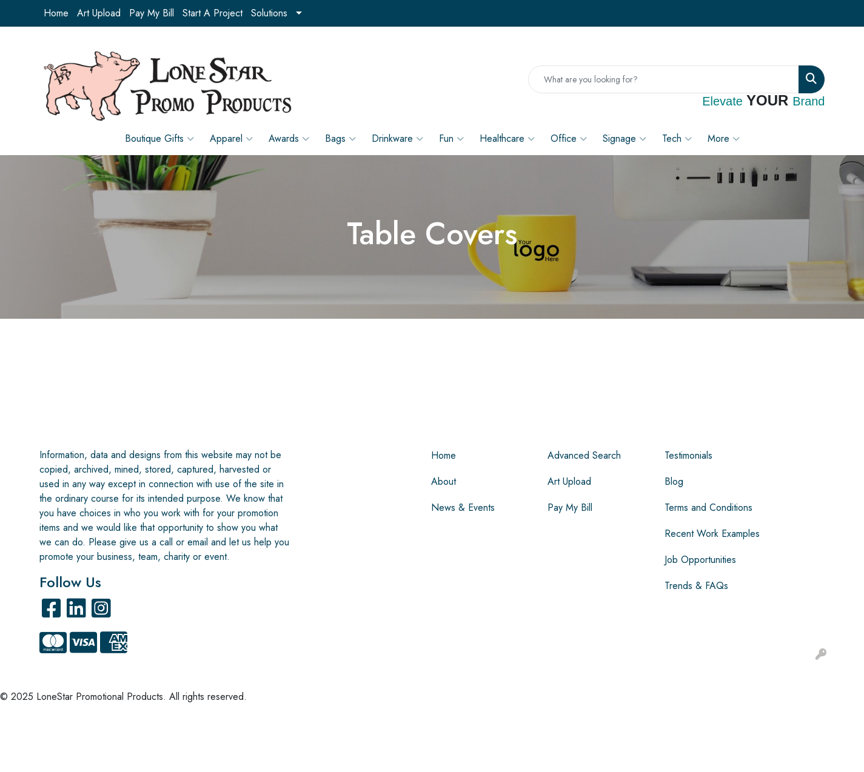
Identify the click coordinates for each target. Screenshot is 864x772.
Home (56, 13)
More (724, 138)
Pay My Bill (151, 13)
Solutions (269, 13)
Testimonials (688, 455)
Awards (289, 138)
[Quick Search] (663, 79)
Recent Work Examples (712, 534)
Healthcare (507, 138)
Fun (451, 138)
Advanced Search (584, 455)
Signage (624, 138)
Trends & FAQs (696, 586)
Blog (674, 481)
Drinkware (397, 138)
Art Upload (99, 13)
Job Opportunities (700, 560)
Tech (677, 138)
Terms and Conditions (708, 507)
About (443, 481)
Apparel (231, 138)
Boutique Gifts (159, 138)
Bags (340, 138)
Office (569, 138)
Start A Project (213, 13)
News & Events (463, 507)
